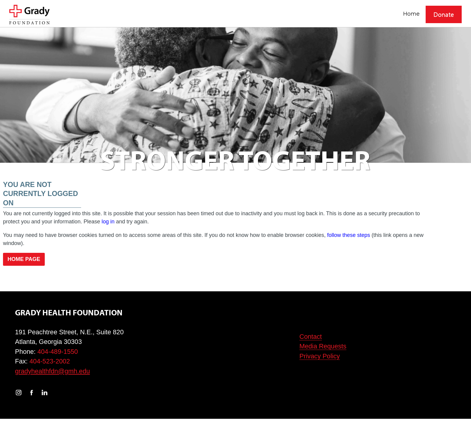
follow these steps (349, 235)
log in (108, 222)
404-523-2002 (49, 361)
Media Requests (322, 346)
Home (411, 14)
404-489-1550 (58, 351)
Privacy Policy (319, 356)
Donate (443, 14)
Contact (310, 336)
